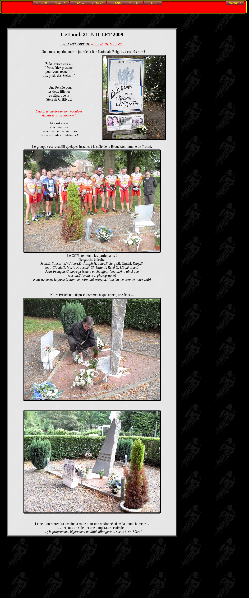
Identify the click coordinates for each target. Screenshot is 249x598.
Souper (134, 2)
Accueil (42, 2)
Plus (152, 2)
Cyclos (79, 2)
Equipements (116, 2)
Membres (235, 2)
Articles (97, 2)
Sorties (60, 2)
